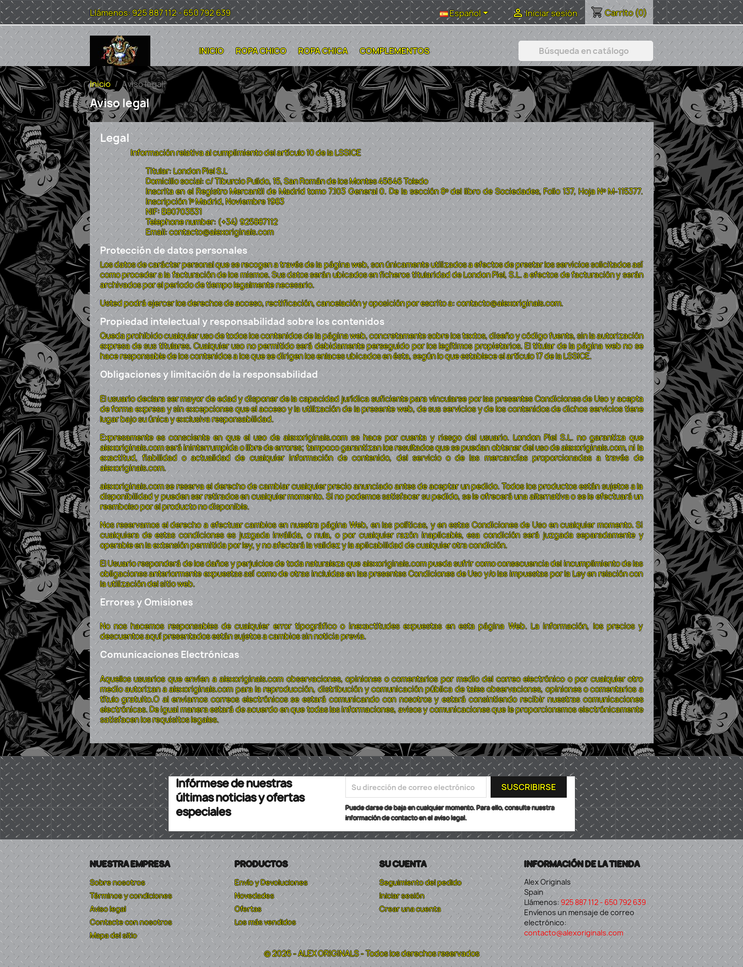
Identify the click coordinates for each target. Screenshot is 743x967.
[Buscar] (586, 51)
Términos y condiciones (131, 895)
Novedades (254, 895)
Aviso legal (108, 909)
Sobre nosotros (117, 882)
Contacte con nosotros (131, 922)
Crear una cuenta (410, 909)
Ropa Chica (323, 50)
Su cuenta (403, 863)
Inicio (211, 50)
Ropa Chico (261, 50)
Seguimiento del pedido (420, 882)
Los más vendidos (265, 922)
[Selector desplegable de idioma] (466, 14)
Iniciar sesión (402, 895)
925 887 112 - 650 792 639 (181, 12)
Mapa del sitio (113, 935)
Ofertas (248, 909)
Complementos (395, 50)
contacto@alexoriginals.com (573, 933)
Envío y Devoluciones (271, 882)
